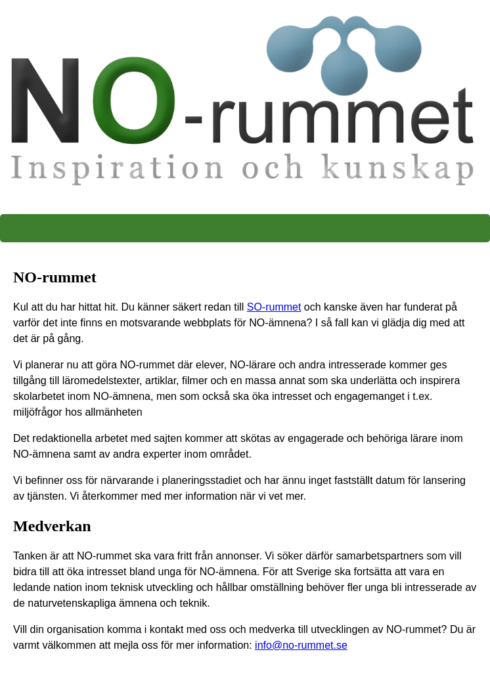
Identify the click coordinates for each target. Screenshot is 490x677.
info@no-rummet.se (301, 645)
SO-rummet (274, 307)
